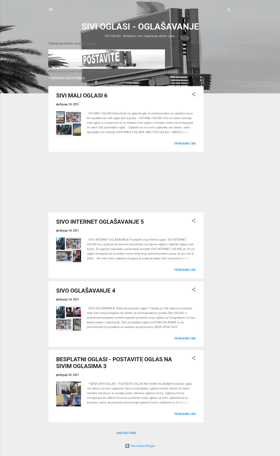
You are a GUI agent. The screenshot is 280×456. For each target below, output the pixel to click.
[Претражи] (229, 11)
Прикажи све (185, 143)
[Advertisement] (219, 144)
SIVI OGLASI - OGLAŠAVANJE (140, 26)
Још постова (126, 433)
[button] (193, 95)
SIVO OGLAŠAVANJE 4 (85, 290)
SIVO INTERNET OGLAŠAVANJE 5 (100, 221)
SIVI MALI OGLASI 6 (81, 95)
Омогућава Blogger (140, 446)
